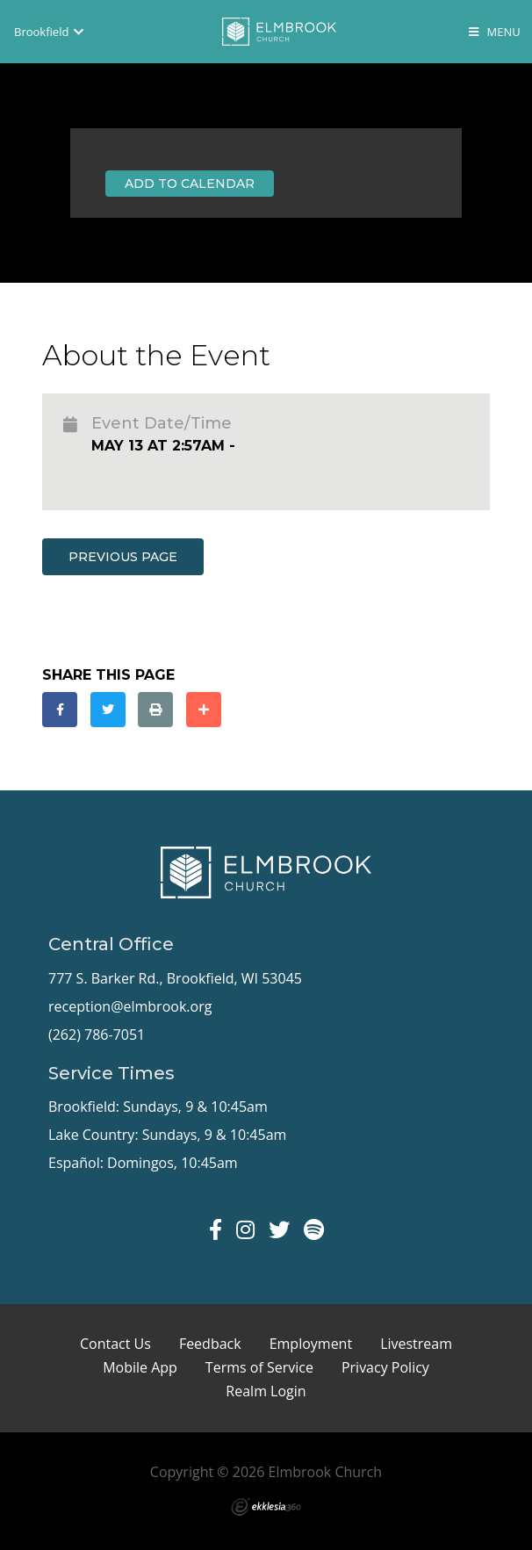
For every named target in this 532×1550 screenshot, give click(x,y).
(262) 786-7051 (96, 1034)
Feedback (210, 1343)
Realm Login (266, 1391)
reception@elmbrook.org (130, 1006)
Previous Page (122, 557)
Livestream (416, 1343)
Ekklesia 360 (266, 1507)
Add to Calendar (190, 183)
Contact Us (115, 1343)
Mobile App (140, 1367)
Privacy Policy (385, 1367)
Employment (311, 1343)
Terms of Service (259, 1367)
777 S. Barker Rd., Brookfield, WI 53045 (175, 978)
